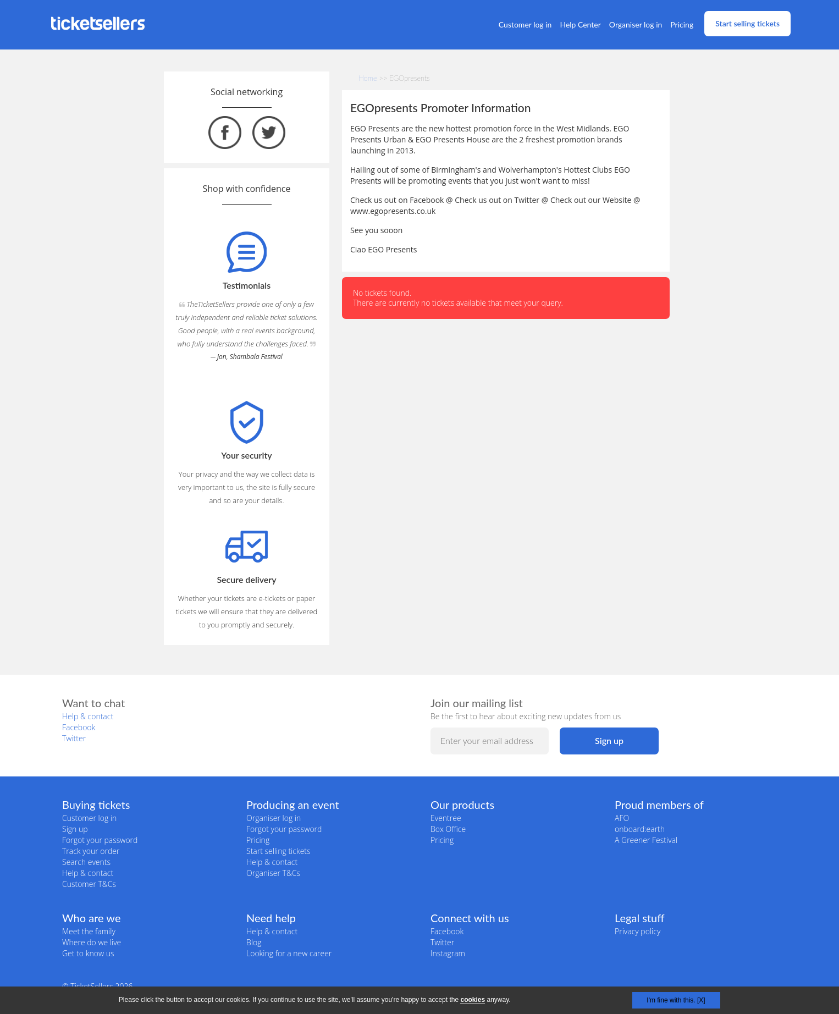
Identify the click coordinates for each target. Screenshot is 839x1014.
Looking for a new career (289, 953)
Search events (86, 862)
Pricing (681, 24)
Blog (253, 942)
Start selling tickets (747, 23)
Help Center (580, 24)
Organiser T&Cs (273, 873)
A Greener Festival (646, 840)
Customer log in (525, 24)
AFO (622, 818)
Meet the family (88, 931)
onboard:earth (640, 829)
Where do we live (91, 942)
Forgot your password (99, 840)
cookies (472, 1000)
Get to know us (88, 953)
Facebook (78, 727)
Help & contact (87, 716)
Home (367, 78)
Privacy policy (637, 931)
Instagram (447, 953)
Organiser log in (636, 24)
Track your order (90, 851)
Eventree (445, 818)
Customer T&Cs (89, 884)
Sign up (75, 829)
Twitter (74, 738)
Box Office (448, 829)
